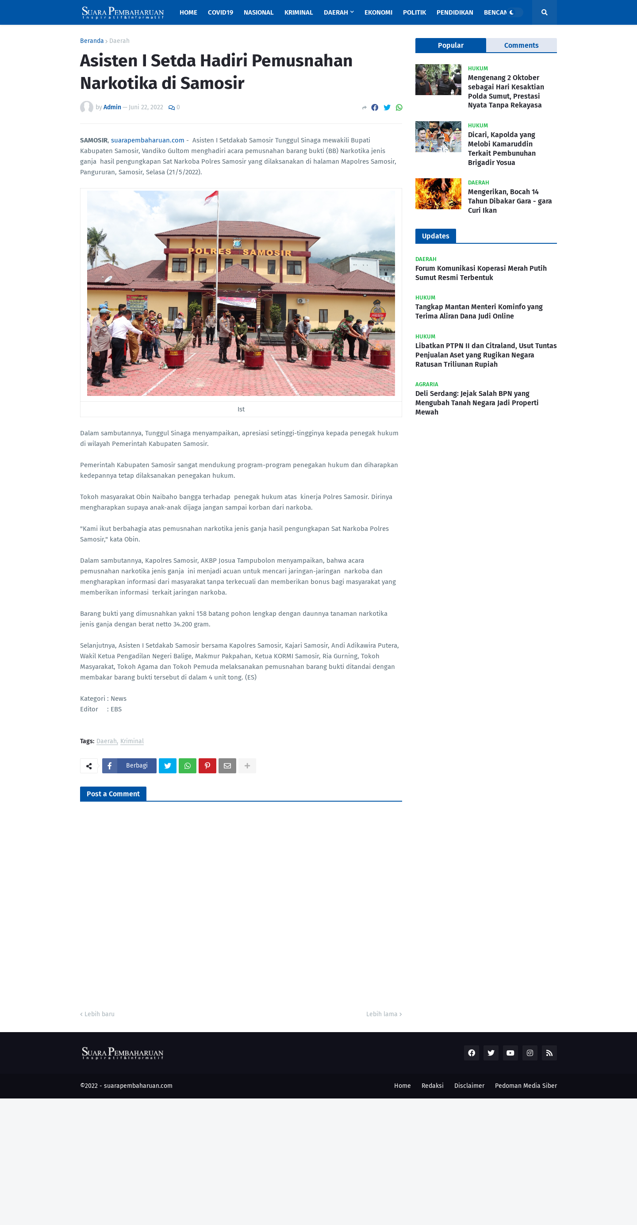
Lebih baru (99, 1014)
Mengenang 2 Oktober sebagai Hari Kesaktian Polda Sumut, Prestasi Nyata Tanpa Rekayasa (506, 91)
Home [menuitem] (188, 12)
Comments (521, 45)
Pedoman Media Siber (526, 1086)
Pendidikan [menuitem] (455, 12)
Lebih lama (382, 1014)
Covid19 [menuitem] (220, 12)
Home (402, 1086)
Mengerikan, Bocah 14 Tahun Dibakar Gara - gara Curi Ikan (510, 201)
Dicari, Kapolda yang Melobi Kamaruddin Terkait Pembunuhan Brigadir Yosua (502, 148)
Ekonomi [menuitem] (378, 12)
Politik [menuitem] (414, 12)
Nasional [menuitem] (259, 12)
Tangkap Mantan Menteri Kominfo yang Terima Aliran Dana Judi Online (479, 311)
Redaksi (433, 1086)
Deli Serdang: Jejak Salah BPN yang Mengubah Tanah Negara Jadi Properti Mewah (477, 402)
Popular (451, 45)
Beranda (92, 41)
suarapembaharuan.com (147, 140)
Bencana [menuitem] (498, 12)
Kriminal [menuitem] (298, 12)
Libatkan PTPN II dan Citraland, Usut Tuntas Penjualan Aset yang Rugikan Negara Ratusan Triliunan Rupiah (486, 355)
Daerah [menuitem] (336, 12)
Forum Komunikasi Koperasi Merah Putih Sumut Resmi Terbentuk (481, 273)
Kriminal (132, 741)
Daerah (119, 41)
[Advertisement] (265, 1160)
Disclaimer (469, 1086)
